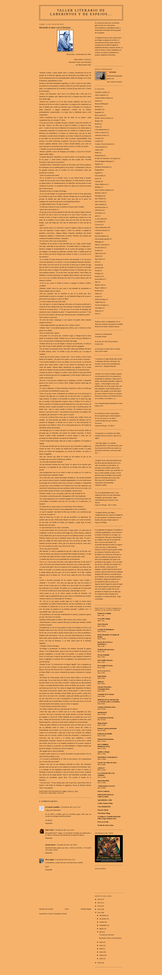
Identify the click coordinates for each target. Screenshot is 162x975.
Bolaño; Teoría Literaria (103, 118)
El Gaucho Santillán (52, 807)
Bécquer (97, 106)
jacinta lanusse (50, 845)
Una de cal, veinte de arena (107, 762)
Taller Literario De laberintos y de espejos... (81, 12)
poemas (97, 268)
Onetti (97, 256)
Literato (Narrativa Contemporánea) (104, 688)
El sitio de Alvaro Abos (106, 825)
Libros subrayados (101, 227)
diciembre (102, 915)
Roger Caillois (99, 288)
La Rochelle (99, 222)
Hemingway (99, 196)
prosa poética (99, 279)
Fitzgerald (98, 170)
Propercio (98, 276)
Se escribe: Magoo (104, 619)
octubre (102, 922)
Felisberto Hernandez (102, 167)
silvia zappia (49, 859)
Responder (48, 823)
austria (97, 101)
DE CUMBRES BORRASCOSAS (104, 745)
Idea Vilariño (99, 199)
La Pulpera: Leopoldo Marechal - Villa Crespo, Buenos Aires (109, 817)
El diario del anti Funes (106, 649)
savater (97, 296)
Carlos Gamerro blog (105, 803)
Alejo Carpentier (100, 95)
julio (96, 216)
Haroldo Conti (99, 193)
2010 (99, 963)
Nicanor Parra (99, 247)
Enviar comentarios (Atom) (58, 914)
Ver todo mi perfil (115, 82)
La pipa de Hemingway (106, 629)
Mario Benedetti (103, 781)
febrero (102, 955)
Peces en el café (103, 822)
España (97, 164)
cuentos (97, 150)
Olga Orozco (99, 253)
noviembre (103, 919)
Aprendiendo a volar (105, 800)
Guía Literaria (103, 624)
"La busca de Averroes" (106, 935)
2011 (99, 912)
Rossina (112, 72)
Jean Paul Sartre (100, 207)
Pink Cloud (49, 830)
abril (101, 949)
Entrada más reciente (46, 909)
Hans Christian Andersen (103, 190)
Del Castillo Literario (105, 660)
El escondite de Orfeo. (105, 666)
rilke (96, 282)
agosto (101, 928)
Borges (97, 121)
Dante (97, 152)
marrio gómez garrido (102, 239)
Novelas (97, 250)
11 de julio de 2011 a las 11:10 (70, 807)
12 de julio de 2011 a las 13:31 (65, 859)
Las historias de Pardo (105, 718)
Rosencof (98, 291)
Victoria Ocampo (100, 305)
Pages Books (102, 676)
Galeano (97, 181)
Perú (96, 262)
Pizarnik (97, 265)
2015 (99, 899)
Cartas (97, 127)
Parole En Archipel (104, 613)
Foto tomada (99, 175)
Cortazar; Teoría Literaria (103, 144)
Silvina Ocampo (100, 299)
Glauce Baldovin (100, 184)
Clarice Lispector (100, 132)
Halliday (98, 187)
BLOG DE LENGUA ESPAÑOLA (105, 643)
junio (101, 942)
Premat (97, 270)
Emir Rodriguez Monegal (103, 161)
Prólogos (98, 273)
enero (101, 958)
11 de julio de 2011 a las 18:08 (66, 845)
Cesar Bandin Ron (104, 806)
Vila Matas (98, 308)
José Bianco (99, 213)
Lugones (98, 233)
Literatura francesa (101, 230)
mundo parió (102, 712)
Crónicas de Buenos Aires (107, 707)
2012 (99, 909)
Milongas (98, 242)
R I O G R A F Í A (104, 671)
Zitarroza (98, 311)
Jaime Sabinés (99, 204)
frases (97, 178)
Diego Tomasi (102, 723)
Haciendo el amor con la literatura (110, 938)
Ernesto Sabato (103, 810)
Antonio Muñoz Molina (103, 98)
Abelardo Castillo (56, 793)
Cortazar (98, 138)
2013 (99, 906)
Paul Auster (99, 259)
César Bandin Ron (101, 129)
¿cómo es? (101, 768)
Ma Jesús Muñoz (100, 236)
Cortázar (98, 141)
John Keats (98, 210)
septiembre (103, 925)
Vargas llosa (99, 302)
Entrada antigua (86, 909)
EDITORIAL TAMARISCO (107, 757)
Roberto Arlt (99, 285)
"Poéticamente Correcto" (107, 786)
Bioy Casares (99, 115)
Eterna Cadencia (103, 791)
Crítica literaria (100, 147)
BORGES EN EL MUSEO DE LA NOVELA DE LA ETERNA (109, 701)
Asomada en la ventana (106, 694)
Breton (97, 124)
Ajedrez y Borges (104, 752)
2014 (99, 903)
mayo (101, 945)
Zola (96, 314)
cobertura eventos (101, 135)
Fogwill (97, 173)
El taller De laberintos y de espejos (106, 158)
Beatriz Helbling (100, 104)
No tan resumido (103, 655)
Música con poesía (101, 245)
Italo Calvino (99, 201)
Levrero (97, 224)
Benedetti (98, 109)
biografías (98, 112)
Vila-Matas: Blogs (104, 813)
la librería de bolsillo (105, 734)
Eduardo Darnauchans (106, 739)
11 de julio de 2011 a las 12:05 (64, 830)
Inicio (67, 909)
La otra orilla (99, 219)
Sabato (97, 293)
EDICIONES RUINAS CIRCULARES (106, 796)
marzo (101, 952)
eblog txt (101, 682)
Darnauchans (99, 155)
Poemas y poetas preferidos (107, 728)
